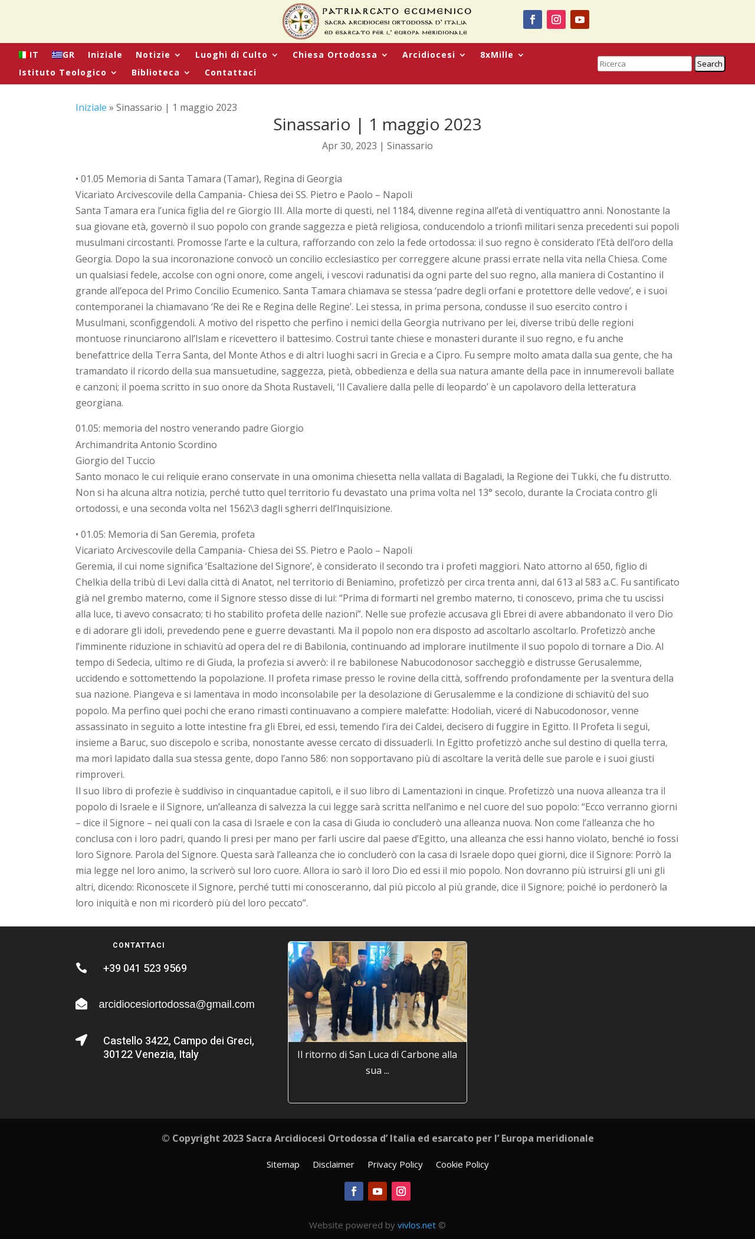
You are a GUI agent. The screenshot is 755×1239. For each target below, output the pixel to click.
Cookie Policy (462, 1165)
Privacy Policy (395, 1165)
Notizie (153, 55)
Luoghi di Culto (231, 55)
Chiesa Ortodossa (335, 55)
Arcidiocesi (428, 55)
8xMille (497, 55)
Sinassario (410, 145)
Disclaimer (333, 1165)
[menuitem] (29, 57)
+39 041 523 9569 (145, 969)
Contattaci (231, 73)
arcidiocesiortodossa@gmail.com (176, 1004)
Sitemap (283, 1165)
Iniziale (105, 55)
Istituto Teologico (63, 73)
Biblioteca (156, 73)
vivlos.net (417, 1225)
